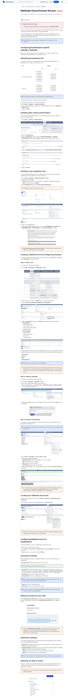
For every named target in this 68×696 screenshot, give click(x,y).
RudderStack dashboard (33, 547)
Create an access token (28, 591)
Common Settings (54, 656)
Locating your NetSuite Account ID (45, 572)
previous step (26, 428)
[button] (63, 2)
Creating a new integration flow (32, 580)
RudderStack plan (39, 62)
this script (54, 628)
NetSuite (23, 30)
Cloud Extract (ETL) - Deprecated (33, 6)
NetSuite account (32, 102)
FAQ (30, 632)
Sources (23, 6)
